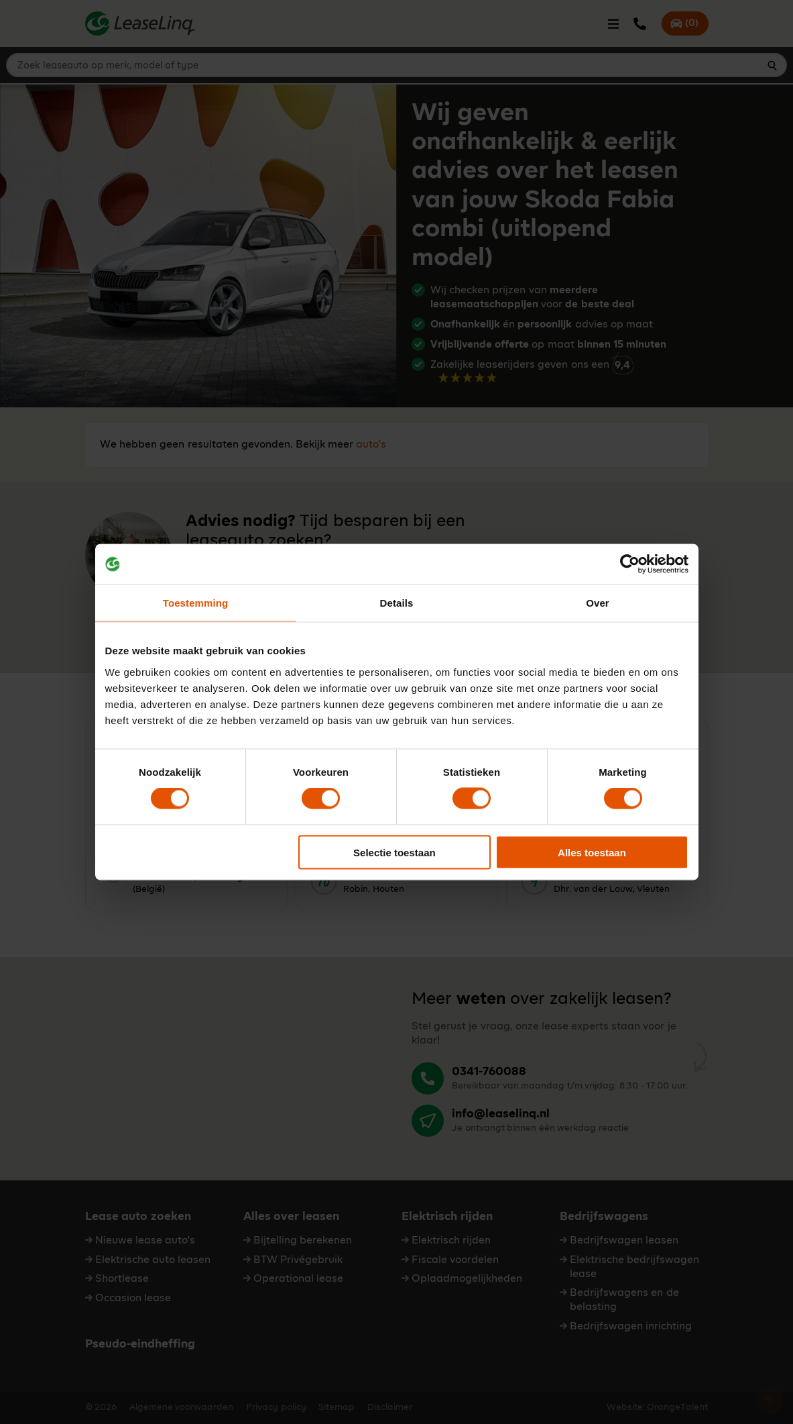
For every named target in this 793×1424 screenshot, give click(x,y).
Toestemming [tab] (196, 603)
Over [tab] (597, 603)
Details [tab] (397, 603)
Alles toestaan (592, 852)
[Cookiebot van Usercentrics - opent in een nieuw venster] (629, 564)
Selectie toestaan (394, 852)
